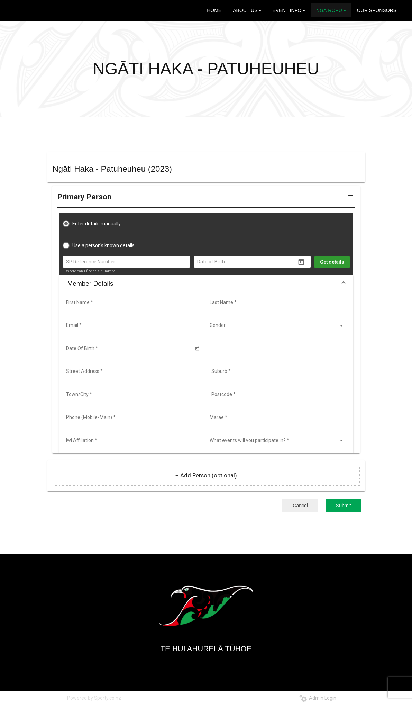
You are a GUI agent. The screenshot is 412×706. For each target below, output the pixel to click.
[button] (206, 199)
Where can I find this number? (90, 271)
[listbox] (277, 325)
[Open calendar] (301, 262)
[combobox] (133, 302)
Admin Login (317, 698)
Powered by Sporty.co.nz (94, 698)
